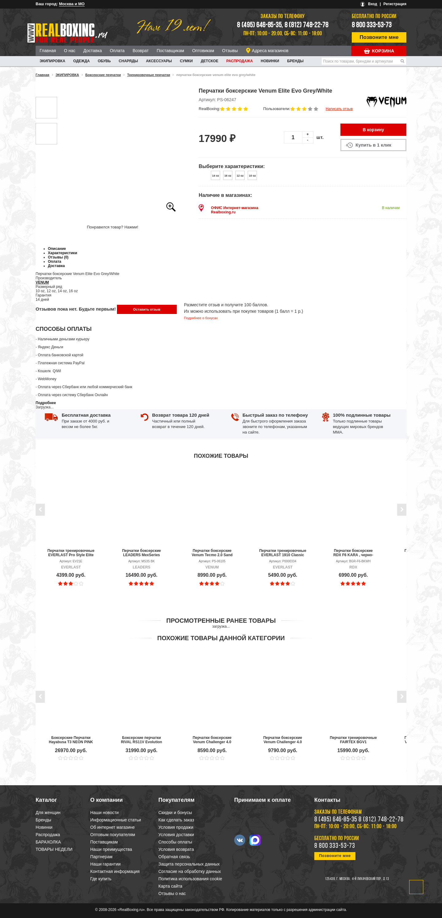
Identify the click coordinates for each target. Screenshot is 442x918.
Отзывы (230, 50)
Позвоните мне (379, 37)
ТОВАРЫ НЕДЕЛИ (54, 849)
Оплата (117, 50)
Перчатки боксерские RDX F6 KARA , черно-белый (353, 553)
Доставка (92, 50)
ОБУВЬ (104, 61)
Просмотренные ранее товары (221, 620)
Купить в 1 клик (373, 144)
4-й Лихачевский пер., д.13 (370, 879)
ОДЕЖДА (81, 61)
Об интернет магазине (112, 827)
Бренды (295, 61)
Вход (372, 4)
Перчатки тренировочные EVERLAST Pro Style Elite (70, 553)
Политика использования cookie (190, 878)
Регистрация (394, 4)
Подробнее (46, 403)
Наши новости (104, 812)
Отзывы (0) (58, 257)
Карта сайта (170, 886)
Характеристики (62, 253)
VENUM (42, 282)
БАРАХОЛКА (48, 842)
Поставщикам (170, 50)
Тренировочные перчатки (148, 75)
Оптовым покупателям (112, 834)
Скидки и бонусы (175, 812)
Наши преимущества (111, 849)
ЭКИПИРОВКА (52, 61)
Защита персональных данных (189, 864)
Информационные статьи (115, 819)
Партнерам (101, 856)
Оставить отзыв (146, 309)
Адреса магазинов (270, 50)
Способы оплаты (175, 842)
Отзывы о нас (172, 893)
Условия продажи (175, 827)
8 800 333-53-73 (372, 25)
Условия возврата (176, 849)
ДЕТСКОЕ (209, 61)
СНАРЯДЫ (128, 61)
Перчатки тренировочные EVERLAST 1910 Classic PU (282, 553)
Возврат (141, 50)
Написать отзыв (339, 109)
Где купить (100, 878)
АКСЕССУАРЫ (159, 61)
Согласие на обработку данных (189, 871)
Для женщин (48, 812)
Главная (48, 50)
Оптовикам (203, 50)
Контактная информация (115, 871)
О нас (69, 50)
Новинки (270, 61)
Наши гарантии (105, 864)
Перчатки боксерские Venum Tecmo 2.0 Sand (212, 553)
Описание (57, 249)
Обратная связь (174, 856)
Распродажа (239, 61)
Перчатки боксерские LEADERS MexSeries (141, 553)
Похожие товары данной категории (221, 638)
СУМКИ (186, 61)
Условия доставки (176, 834)
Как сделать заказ (176, 819)
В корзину (373, 129)
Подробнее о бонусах (201, 318)
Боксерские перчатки (103, 75)
